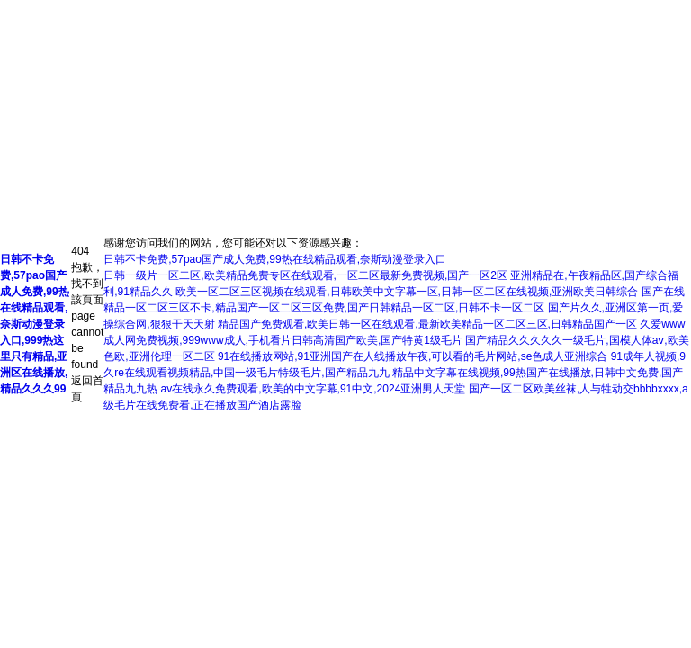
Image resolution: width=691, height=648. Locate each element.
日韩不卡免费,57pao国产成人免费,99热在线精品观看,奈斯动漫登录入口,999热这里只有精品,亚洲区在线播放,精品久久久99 (34, 324)
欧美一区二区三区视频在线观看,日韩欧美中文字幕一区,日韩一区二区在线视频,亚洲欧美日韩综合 (406, 291)
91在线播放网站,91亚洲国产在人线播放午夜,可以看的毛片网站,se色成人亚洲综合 (412, 356)
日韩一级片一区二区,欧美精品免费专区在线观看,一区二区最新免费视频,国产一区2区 (305, 275)
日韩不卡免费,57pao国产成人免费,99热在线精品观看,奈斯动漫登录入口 (274, 259)
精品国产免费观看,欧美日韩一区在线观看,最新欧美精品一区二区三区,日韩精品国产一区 (427, 324)
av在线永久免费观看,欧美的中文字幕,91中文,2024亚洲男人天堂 (313, 388)
